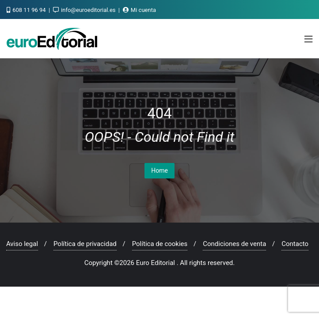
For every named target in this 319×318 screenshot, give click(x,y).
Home (159, 170)
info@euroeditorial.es (85, 10)
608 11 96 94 (27, 10)
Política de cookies (160, 244)
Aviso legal (22, 244)
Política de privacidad (85, 244)
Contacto (294, 244)
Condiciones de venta (234, 244)
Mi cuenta (139, 10)
